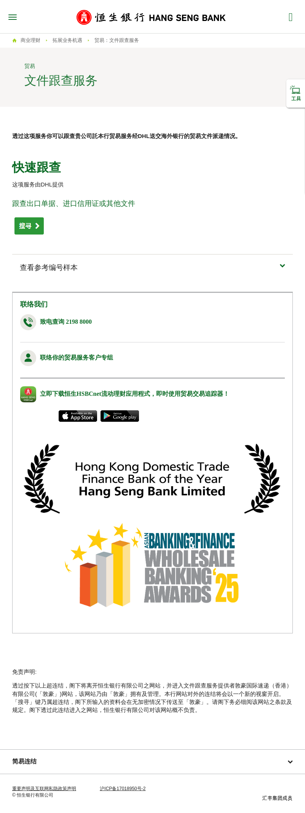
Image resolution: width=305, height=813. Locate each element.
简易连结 (152, 761)
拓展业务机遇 (67, 40)
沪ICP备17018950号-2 (122, 788)
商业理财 (30, 40)
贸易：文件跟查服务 (116, 40)
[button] (152, 267)
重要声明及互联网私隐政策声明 (44, 788)
